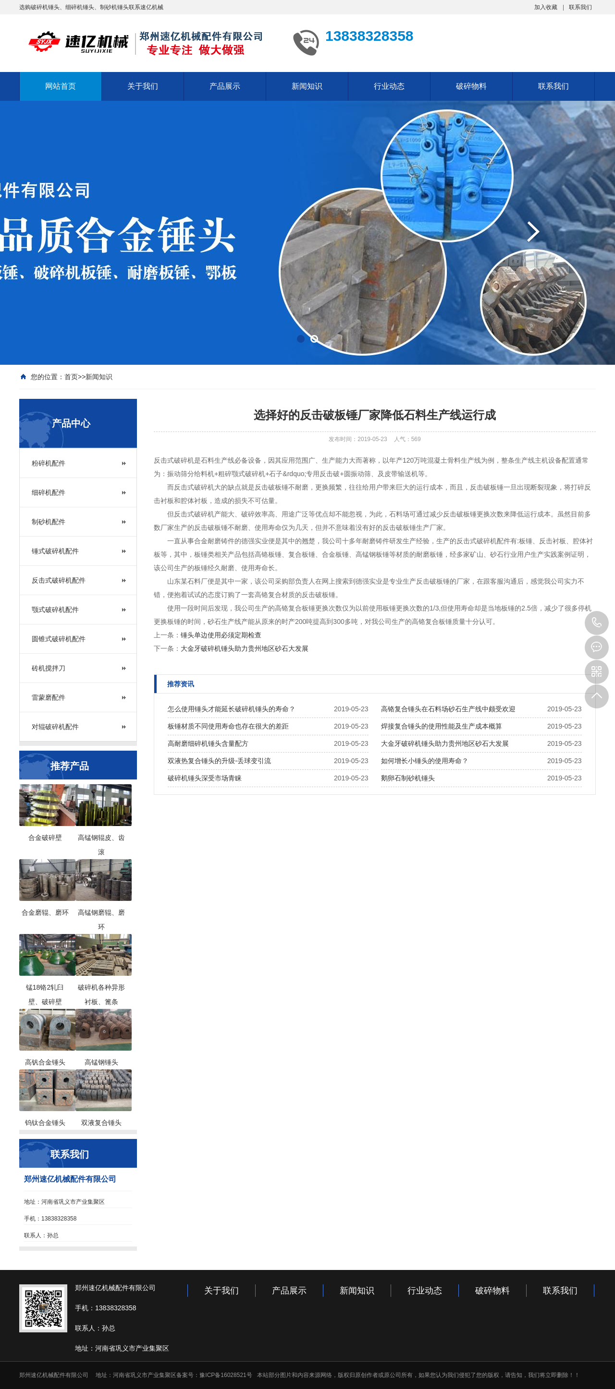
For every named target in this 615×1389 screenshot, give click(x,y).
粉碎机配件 (48, 463)
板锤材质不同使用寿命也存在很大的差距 (228, 726)
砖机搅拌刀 (48, 668)
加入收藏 (545, 7)
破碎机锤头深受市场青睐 (205, 778)
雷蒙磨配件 (48, 697)
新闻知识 (307, 86)
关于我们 (142, 86)
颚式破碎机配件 (55, 609)
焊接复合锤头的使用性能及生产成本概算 (441, 726)
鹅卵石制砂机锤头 (408, 778)
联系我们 (580, 7)
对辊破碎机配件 (55, 726)
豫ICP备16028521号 (225, 1375)
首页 (71, 377)
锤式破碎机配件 (55, 551)
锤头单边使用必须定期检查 (221, 635)
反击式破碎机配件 (59, 580)
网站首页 (60, 86)
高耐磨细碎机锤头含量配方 (208, 743)
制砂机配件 (48, 522)
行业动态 (389, 86)
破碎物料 (471, 86)
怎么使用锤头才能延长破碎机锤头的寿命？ (231, 709)
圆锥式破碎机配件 (59, 639)
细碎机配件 (48, 492)
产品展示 (224, 86)
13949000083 (597, 623)
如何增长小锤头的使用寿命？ (424, 761)
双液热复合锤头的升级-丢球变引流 (219, 761)
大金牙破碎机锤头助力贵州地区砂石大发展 (244, 648)
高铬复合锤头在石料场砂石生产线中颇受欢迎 (448, 709)
